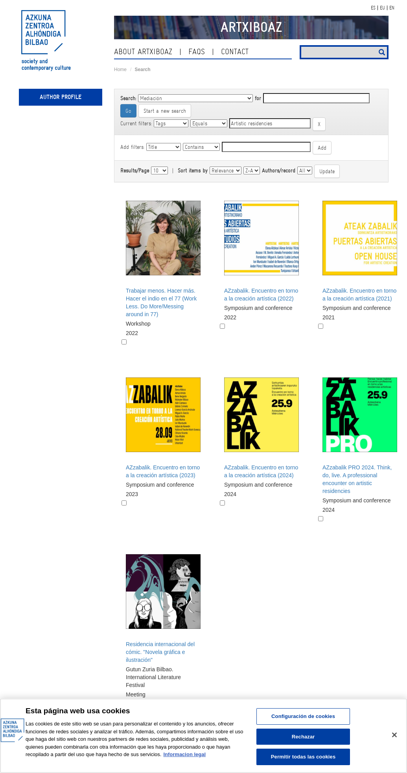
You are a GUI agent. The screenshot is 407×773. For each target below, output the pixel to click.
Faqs (196, 51)
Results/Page (134, 170)
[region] (203, 735)
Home (120, 69)
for (258, 98)
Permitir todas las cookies (303, 757)
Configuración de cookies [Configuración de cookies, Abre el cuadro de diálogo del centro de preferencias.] (303, 716)
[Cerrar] (394, 735)
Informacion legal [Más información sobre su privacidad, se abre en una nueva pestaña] (184, 754)
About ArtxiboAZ (143, 51)
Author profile (60, 97)
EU (382, 8)
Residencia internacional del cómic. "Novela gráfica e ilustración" (160, 652)
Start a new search (165, 111)
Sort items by (193, 170)
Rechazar (303, 737)
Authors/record (278, 170)
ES (373, 8)
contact (235, 51)
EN (391, 8)
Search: (128, 98)
